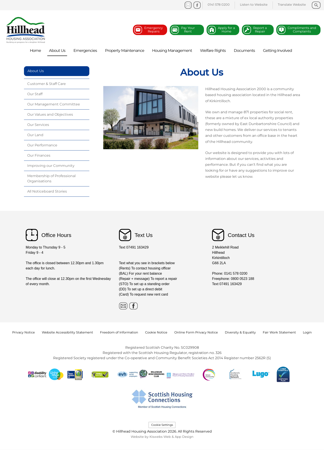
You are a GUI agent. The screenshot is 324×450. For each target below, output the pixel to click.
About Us (35, 71)
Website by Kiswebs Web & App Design (162, 437)
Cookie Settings (162, 424)
